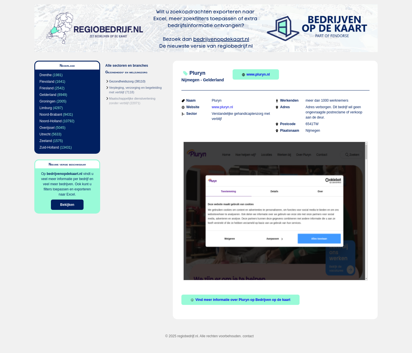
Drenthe (45, 75)
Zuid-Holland (49, 147)
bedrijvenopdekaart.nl (64, 174)
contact (248, 336)
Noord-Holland (50, 121)
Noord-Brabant (50, 115)
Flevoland (46, 82)
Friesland (46, 88)
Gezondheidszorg (121, 81)
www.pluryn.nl (256, 74)
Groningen (47, 101)
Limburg (45, 108)
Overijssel (47, 128)
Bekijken (67, 205)
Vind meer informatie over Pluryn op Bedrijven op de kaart (240, 300)
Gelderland (47, 95)
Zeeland (45, 141)
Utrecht (45, 134)
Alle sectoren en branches (126, 66)
